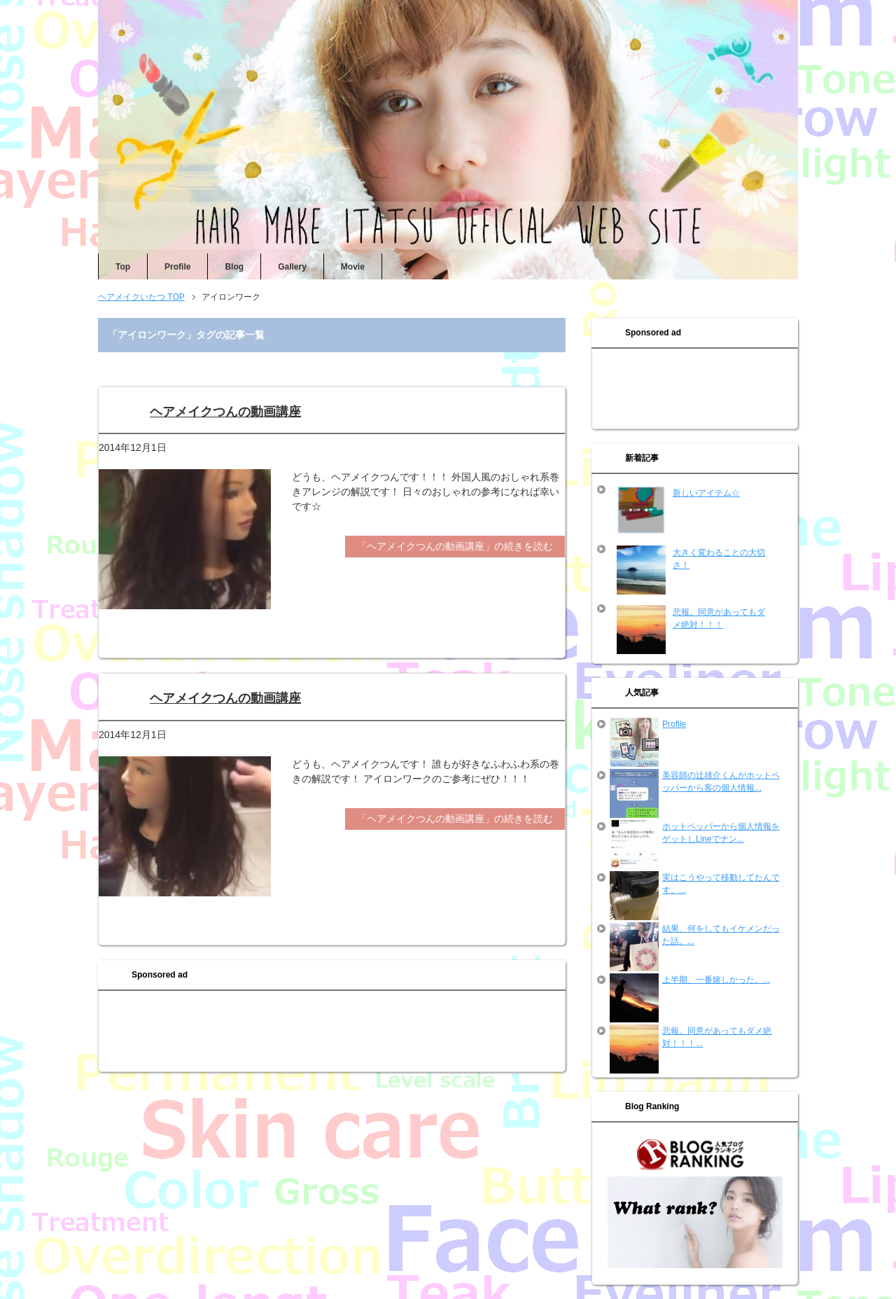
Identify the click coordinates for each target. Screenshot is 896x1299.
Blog (234, 267)
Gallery (292, 267)
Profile (177, 267)
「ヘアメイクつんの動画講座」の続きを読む (455, 546)
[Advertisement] (332, 1033)
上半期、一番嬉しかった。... (716, 980)
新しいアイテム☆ (706, 493)
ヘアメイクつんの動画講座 (225, 412)
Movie (353, 267)
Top (122, 267)
